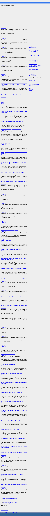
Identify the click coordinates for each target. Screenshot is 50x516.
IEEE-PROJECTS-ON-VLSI (33, 69)
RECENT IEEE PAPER (32, 47)
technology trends (32, 54)
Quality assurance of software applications (10, 498)
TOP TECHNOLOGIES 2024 (33, 52)
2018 (38, 55)
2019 (36, 55)
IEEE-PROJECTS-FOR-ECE (33, 61)
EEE (6, 2)
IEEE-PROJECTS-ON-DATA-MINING (35, 65)
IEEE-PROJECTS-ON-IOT (33, 64)
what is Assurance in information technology (10, 502)
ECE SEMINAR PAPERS (33, 74)
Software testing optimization (7, 503)
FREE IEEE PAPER (4, 510)
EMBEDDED (31, 85)
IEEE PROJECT (9, 2)
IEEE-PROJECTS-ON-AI (33, 66)
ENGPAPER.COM (14, 512)
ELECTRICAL (31, 90)
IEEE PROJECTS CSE (32, 81)
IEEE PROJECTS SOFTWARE (34, 84)
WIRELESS (31, 89)
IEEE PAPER (9, 1)
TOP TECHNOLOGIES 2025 (33, 51)
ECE (4, 2)
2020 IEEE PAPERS (32, 55)
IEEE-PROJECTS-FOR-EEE (33, 60)
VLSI (29, 88)
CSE (2, 2)
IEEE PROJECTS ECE (32, 80)
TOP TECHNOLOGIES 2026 (33, 50)
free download (14, 96)
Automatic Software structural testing (9, 499)
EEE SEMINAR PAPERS (33, 75)
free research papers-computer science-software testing (12, 501)
